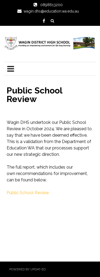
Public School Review (28, 192)
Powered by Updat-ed (27, 269)
